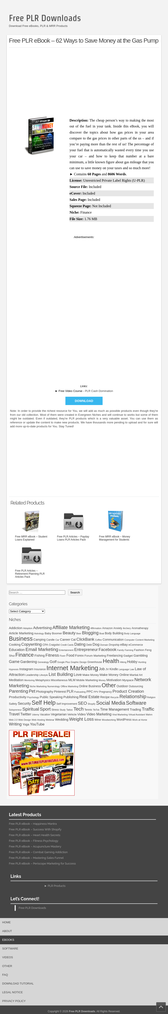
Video (81, 714)
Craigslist (54, 644)
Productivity (17, 697)
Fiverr (63, 655)
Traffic (148, 708)
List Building (61, 674)
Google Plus (63, 662)
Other (109, 685)
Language (124, 669)
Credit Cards (67, 645)
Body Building (114, 633)
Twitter (25, 714)
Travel (14, 714)
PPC (89, 691)
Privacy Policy (14, 1001)
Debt (89, 644)
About (7, 931)
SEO (82, 703)
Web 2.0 (13, 719)
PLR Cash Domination (99, 391)
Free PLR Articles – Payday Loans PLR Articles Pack (73, 525)
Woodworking (109, 719)
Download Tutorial (18, 983)
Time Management (114, 709)
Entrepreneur (86, 649)
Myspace (127, 680)
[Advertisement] (88, 81)
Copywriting (31, 644)
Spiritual (30, 708)
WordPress (124, 719)
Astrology (39, 633)
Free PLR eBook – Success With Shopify (35, 829)
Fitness (52, 655)
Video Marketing (98, 714)
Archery (127, 628)
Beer (78, 633)
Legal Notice (12, 992)
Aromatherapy (140, 628)
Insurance (40, 669)
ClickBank (85, 639)
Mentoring (29, 680)
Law (132, 669)
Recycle (114, 697)
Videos (7, 957)
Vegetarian (59, 714)
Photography (44, 691)
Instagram (26, 669)
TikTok (96, 709)
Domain (104, 645)
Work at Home (139, 719)
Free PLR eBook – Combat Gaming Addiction (38, 852)
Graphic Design (79, 662)
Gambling (140, 655)
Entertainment (66, 650)
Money (102, 680)
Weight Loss (81, 719)
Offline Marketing (69, 686)
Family (120, 650)
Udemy (35, 714)
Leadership (32, 675)
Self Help (44, 702)
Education (17, 650)
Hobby (132, 662)
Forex (79, 655)
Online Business (90, 686)
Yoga (25, 724)
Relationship (132, 696)
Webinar (50, 719)
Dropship (114, 644)
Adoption (27, 628)
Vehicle (72, 714)
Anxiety (118, 628)
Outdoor (122, 686)
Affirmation (96, 628)
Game (14, 661)
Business (21, 638)
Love (78, 675)
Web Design (24, 719)
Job (102, 669)
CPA (45, 644)
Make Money (90, 675)
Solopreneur (15, 709)
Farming (129, 650)
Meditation (16, 680)
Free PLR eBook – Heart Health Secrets (34, 835)
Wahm (149, 714)
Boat (101, 633)
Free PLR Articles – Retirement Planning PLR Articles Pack (31, 560)
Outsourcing (136, 686)
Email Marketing (41, 649)
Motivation (113, 680)
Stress (55, 709)
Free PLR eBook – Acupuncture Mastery (35, 846)
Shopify (92, 704)
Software (136, 703)
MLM (71, 680)
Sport (45, 708)
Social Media (110, 703)
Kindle (114, 669)
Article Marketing (21, 633)
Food (70, 655)
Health (111, 661)
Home (6, 922)
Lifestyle (43, 675)
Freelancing (115, 655)
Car (57, 639)
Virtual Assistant (136, 714)
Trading (135, 709)
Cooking (15, 644)
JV (107, 669)
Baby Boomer (53, 633)
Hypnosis (14, 669)
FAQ (5, 974)
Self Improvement (66, 703)
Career (65, 639)
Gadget (128, 655)
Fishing (40, 655)
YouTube (37, 724)
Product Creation (128, 691)
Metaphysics (42, 680)
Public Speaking (51, 697)
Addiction (16, 628)
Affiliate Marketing (71, 627)
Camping (39, 639)
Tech (79, 709)
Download (84, 401)
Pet (32, 691)
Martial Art (136, 675)
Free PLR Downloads (45, 18)
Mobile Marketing (87, 680)
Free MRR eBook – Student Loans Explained (31, 525)
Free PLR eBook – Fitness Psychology (33, 840)
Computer (129, 639)
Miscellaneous (59, 680)
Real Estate (89, 697)
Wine (97, 719)
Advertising (42, 628)
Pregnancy (105, 691)
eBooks (8, 939)
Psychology (33, 697)
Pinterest (60, 691)
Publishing (71, 697)
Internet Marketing (72, 667)
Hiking (123, 662)
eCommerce (135, 644)
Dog (96, 644)
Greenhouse (95, 662)
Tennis (88, 709)
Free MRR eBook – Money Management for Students (115, 525)
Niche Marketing (38, 686)
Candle (50, 639)
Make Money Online (114, 675)
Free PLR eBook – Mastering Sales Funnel (36, 857)
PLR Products (56, 885)
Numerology (53, 686)
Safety (13, 703)
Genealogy (43, 662)
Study (63, 709)
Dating (80, 644)
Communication (113, 639)
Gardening (28, 662)
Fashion (139, 650)
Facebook (107, 649)
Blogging (90, 632)
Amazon (107, 628)
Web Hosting (38, 719)
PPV (96, 691)
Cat (73, 639)
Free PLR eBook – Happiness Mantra (33, 823)
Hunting (142, 662)
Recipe (105, 697)
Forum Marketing (95, 655)
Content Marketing (144, 639)
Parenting (18, 691)
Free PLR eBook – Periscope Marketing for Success (42, 863)
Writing (15, 724)
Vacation (45, 714)
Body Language (132, 633)
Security (24, 703)
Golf (53, 662)
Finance (24, 655)
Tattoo (69, 709)
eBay (124, 644)
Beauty (69, 633)
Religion (151, 697)
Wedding (61, 719)
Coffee (98, 639)
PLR (70, 691)
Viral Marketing (120, 714)
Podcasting (80, 691)
